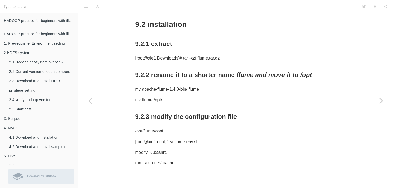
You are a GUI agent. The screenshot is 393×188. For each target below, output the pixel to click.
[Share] (385, 6)
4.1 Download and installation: (34, 137)
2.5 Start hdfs (20, 109)
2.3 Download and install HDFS (35, 81)
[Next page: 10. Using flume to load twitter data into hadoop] (381, 100)
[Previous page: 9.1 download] (90, 100)
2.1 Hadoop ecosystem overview (36, 62)
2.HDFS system (17, 53)
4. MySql (11, 128)
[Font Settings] (97, 6)
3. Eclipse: (12, 118)
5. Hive (10, 156)
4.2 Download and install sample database (43, 147)
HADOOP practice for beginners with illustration (41, 21)
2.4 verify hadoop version (30, 100)
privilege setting (22, 90)
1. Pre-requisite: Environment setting (34, 43)
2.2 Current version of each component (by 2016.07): (43, 71)
